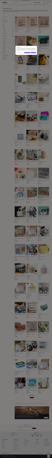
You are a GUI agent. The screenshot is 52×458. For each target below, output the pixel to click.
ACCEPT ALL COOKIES (33, 52)
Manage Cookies (18, 52)
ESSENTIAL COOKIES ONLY (27, 52)
